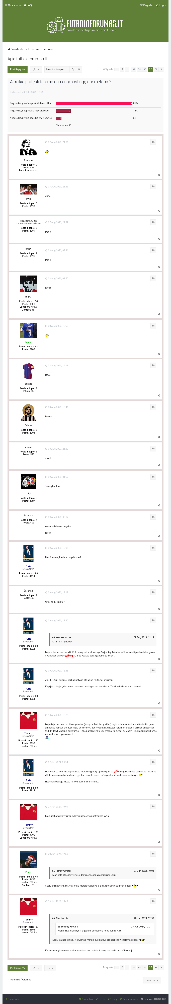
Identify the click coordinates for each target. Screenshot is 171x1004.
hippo (28, 342)
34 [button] (134, 69)
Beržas (28, 383)
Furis (28, 566)
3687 (32, 501)
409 (32, 522)
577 (32, 454)
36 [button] (145, 69)
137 (36, 740)
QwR (28, 198)
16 (32, 391)
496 (32, 167)
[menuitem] (28, 5)
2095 (32, 432)
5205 (32, 349)
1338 (32, 304)
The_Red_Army (28, 220)
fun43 (28, 296)
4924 (32, 576)
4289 (32, 230)
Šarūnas (28, 515)
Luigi (28, 493)
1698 (32, 206)
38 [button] (156, 69)
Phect (28, 872)
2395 (32, 743)
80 (36, 573)
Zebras (28, 425)
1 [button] (126, 69)
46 (36, 876)
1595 (32, 256)
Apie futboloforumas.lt (27, 58)
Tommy (28, 733)
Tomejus (28, 160)
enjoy (28, 248)
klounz (28, 447)
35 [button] (139, 69)
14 (36, 301)
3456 (32, 879)
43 (36, 346)
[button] (116, 69)
